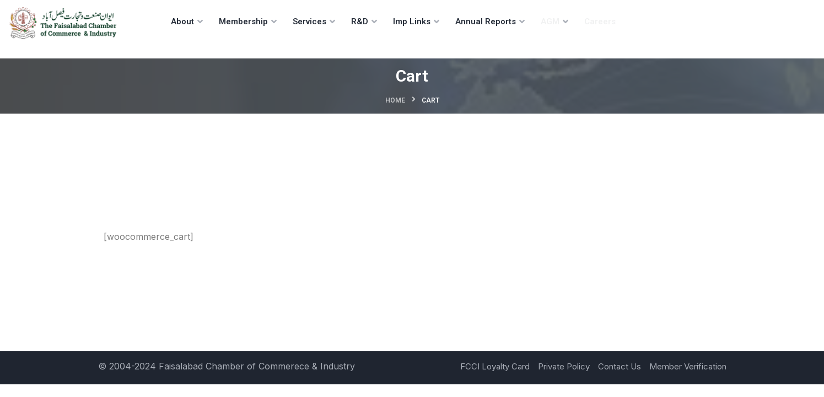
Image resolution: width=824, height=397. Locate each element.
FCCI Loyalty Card (495, 366)
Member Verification (687, 366)
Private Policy (564, 366)
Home (395, 100)
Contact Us (619, 366)
